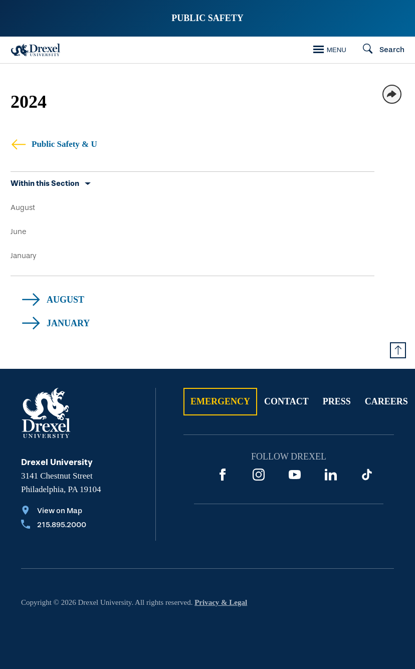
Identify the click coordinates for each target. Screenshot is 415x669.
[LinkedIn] (331, 475)
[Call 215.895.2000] (53, 526)
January (23, 255)
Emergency (220, 401)
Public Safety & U (54, 144)
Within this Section (45, 183)
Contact (286, 401)
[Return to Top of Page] (398, 350)
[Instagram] (259, 475)
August (23, 207)
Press (337, 401)
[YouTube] (295, 475)
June (19, 231)
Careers (386, 401)
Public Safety (207, 18)
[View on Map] (53, 512)
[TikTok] (367, 475)
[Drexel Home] (36, 50)
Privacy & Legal (220, 602)
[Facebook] (223, 475)
